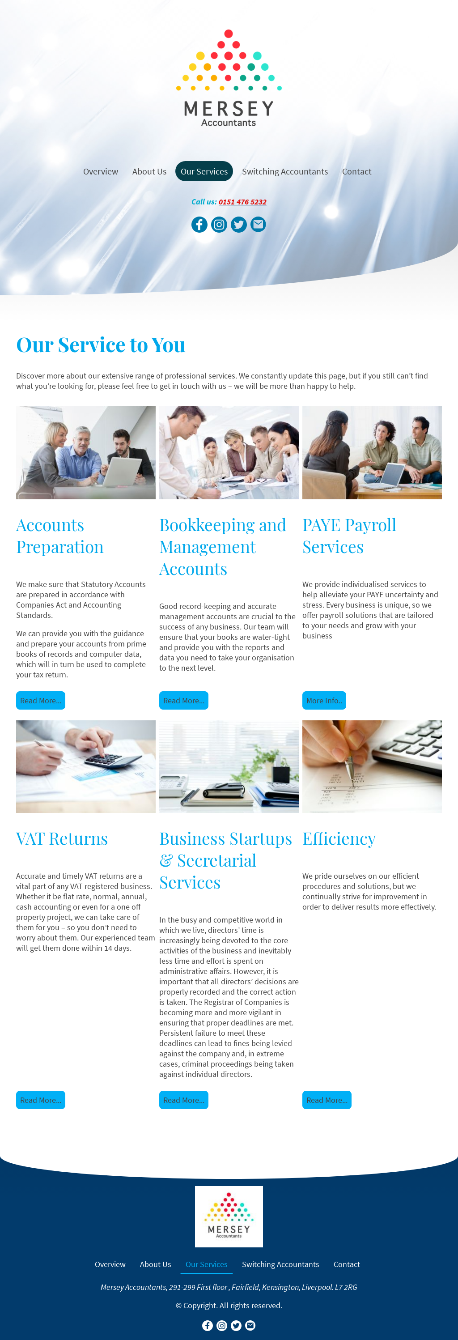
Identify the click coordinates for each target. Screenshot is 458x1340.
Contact (357, 171)
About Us (149, 171)
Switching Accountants (285, 171)
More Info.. (324, 700)
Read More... (40, 700)
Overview (100, 171)
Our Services (204, 171)
